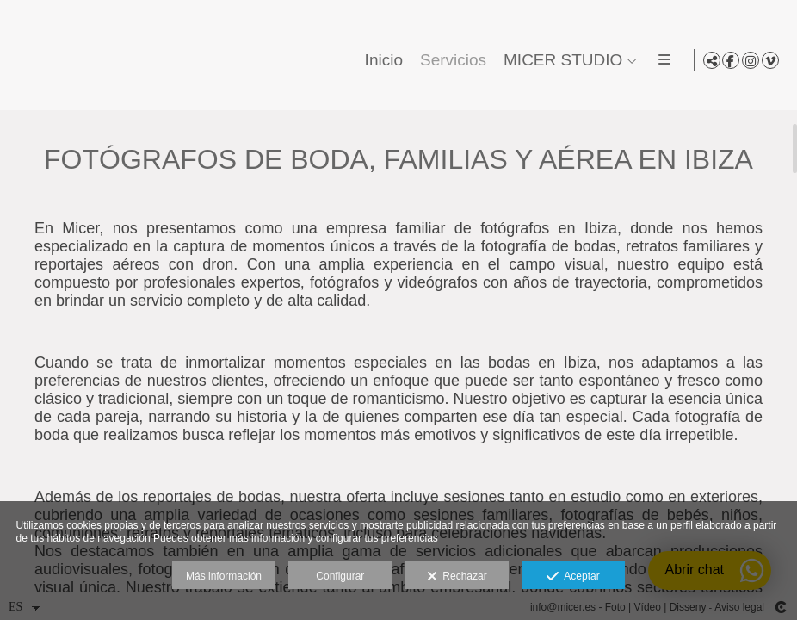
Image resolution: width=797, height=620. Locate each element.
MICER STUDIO (560, 60)
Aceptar (573, 577)
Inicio (380, 60)
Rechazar (457, 577)
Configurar (340, 576)
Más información (224, 576)
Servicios (450, 60)
